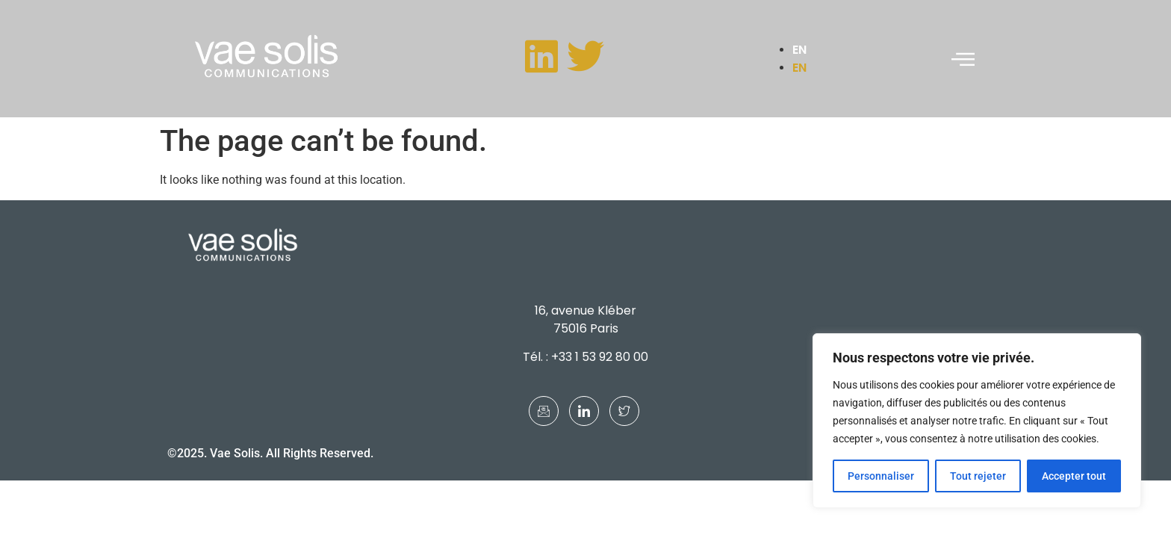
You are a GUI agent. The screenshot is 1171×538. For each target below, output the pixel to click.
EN (799, 49)
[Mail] (544, 411)
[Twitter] (624, 411)
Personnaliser (881, 476)
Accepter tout (1074, 476)
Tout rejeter (978, 476)
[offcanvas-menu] (963, 59)
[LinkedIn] (584, 411)
